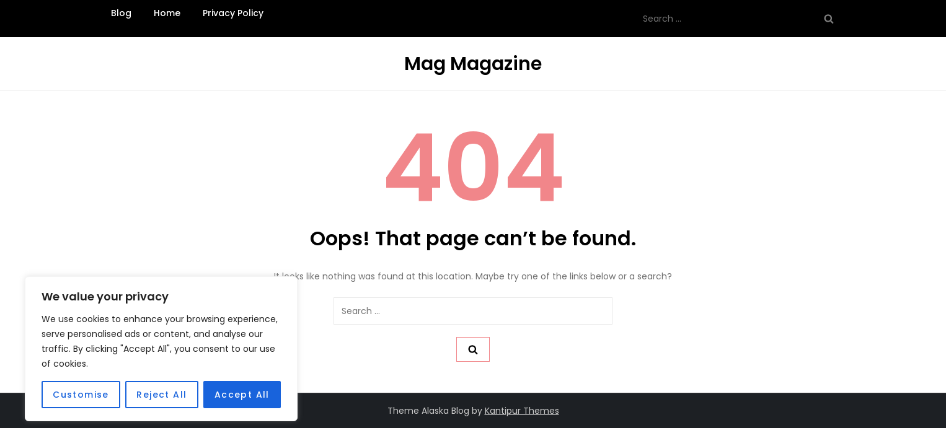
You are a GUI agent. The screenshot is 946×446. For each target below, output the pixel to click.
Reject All (161, 394)
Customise (81, 394)
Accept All (242, 394)
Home (167, 13)
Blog (121, 13)
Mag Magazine (473, 64)
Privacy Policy (233, 13)
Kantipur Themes (522, 410)
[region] (161, 348)
